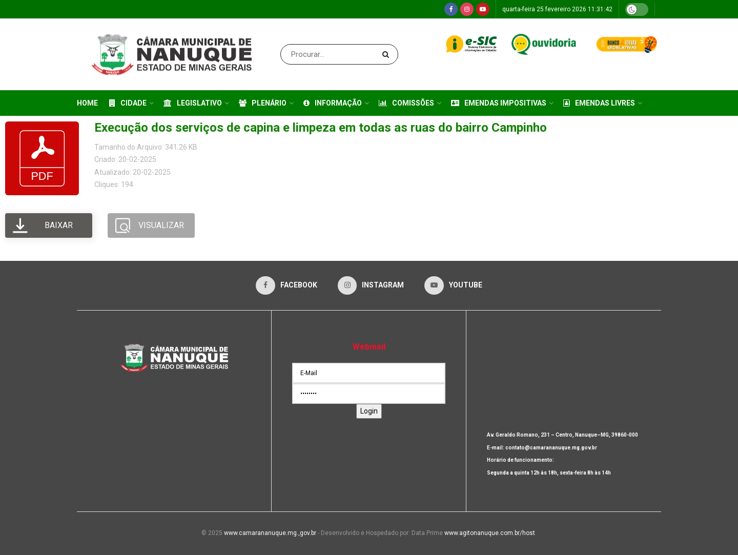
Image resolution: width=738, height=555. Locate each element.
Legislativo (192, 103)
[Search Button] (387, 54)
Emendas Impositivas (498, 103)
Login (369, 411)
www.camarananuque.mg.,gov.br (270, 533)
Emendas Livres (599, 103)
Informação (332, 103)
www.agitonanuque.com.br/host (489, 533)
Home (87, 103)
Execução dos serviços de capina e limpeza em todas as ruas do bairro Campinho (320, 127)
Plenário (262, 103)
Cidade (128, 103)
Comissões (406, 103)
